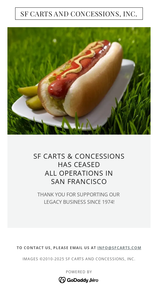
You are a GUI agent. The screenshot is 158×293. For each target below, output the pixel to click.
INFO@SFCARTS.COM (119, 247)
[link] (79, 13)
